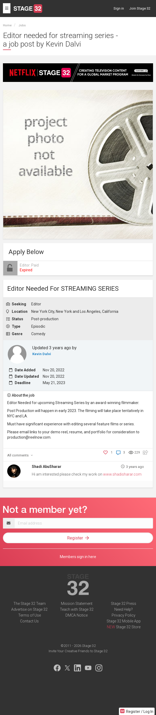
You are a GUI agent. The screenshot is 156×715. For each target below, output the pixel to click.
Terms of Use (29, 615)
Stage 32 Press (123, 603)
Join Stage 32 (139, 8)
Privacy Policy (123, 615)
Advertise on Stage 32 (29, 609)
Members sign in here (78, 557)
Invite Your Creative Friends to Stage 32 (78, 651)
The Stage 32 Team (29, 603)
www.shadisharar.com (122, 474)
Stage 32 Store (128, 627)
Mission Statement (76, 603)
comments (20, 455)
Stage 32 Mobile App (124, 621)
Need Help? (123, 609)
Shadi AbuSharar (46, 466)
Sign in (119, 8)
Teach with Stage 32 (76, 609)
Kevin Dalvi (41, 354)
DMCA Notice (76, 615)
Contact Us (29, 621)
